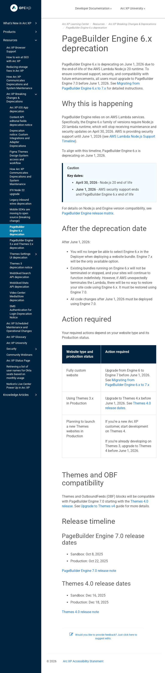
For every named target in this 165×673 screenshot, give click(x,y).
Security (22, 349)
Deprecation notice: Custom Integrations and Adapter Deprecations (19, 138)
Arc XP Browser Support (15, 49)
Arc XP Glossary (16, 337)
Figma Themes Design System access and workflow (19, 157)
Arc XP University (16, 343)
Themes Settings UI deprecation (24, 255)
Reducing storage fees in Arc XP (17, 68)
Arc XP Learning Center (75, 24)
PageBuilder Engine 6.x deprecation (17, 230)
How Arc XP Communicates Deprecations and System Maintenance (19, 82)
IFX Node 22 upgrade (17, 192)
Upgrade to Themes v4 (98, 506)
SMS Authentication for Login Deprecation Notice (21, 312)
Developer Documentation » (93, 8)
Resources (20, 40)
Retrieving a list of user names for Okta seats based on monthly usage (18, 372)
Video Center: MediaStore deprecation (18, 296)
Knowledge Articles (20, 394)
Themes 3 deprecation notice (21, 265)
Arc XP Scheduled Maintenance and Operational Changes (19, 327)
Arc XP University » (132, 8)
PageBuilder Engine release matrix (87, 213)
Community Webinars (19, 354)
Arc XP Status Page (18, 360)
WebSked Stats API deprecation (19, 284)
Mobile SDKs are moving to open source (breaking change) (20, 215)
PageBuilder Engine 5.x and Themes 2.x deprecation (21, 244)
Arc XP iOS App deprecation (19, 109)
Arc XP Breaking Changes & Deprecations (22, 97)
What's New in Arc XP (20, 23)
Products (20, 31)
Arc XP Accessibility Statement (83, 661)
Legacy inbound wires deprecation (20, 201)
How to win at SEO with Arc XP (17, 59)
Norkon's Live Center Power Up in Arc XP (18, 385)
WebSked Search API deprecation (20, 275)
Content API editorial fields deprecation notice (21, 120)
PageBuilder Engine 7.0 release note (89, 571)
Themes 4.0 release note (80, 612)
